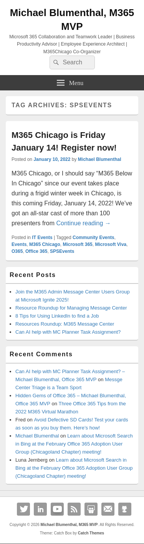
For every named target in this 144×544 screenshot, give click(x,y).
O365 (17, 251)
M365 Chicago (44, 244)
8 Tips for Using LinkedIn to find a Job (57, 316)
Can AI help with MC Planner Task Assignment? (68, 332)
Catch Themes (91, 533)
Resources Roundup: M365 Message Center (64, 324)
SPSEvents (62, 251)
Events (19, 244)
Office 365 (36, 251)
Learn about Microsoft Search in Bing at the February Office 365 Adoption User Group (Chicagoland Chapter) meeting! (74, 444)
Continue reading (83, 223)
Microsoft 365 (77, 244)
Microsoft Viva (110, 244)
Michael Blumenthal (99, 159)
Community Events (93, 237)
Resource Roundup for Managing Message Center (71, 308)
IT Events (42, 237)
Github (124, 509)
